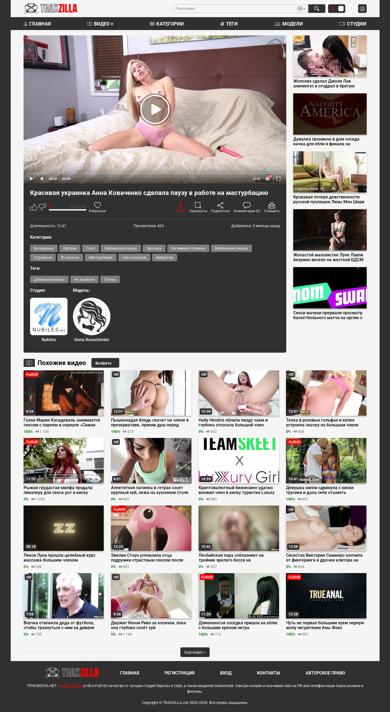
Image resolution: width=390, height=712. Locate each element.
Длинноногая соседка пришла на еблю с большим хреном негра (238, 625)
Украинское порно (121, 248)
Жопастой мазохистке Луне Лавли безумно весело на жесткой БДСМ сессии (328, 257)
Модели (288, 24)
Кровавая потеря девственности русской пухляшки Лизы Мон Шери (328, 199)
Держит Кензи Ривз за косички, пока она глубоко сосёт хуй (148, 625)
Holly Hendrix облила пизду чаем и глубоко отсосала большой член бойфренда (233, 422)
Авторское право (325, 673)
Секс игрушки (134, 257)
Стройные (43, 257)
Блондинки (44, 248)
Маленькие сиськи (231, 248)
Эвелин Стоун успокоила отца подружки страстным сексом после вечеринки (147, 558)
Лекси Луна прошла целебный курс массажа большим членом (59, 558)
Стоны (110, 279)
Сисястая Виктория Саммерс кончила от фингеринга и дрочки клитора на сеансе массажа (324, 558)
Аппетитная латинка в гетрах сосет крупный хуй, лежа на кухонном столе (149, 490)
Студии (352, 24)
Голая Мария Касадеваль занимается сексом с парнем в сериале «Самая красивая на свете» (62, 422)
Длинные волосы (49, 279)
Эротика (154, 248)
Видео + (100, 24)
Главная (37, 24)
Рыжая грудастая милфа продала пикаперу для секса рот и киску (58, 490)
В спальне (70, 257)
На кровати (84, 279)
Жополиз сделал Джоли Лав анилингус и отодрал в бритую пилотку (324, 83)
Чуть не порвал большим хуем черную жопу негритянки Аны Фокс (325, 625)
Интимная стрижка (188, 248)
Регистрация (180, 673)
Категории (167, 24)
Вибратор (164, 257)
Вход (226, 673)
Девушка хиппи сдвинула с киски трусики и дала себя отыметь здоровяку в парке (320, 490)
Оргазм (69, 248)
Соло (90, 248)
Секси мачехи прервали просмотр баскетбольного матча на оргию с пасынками (327, 315)
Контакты (268, 673)
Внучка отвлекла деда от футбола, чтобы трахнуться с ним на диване (59, 625)
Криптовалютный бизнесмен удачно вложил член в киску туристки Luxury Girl (236, 490)
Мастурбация (101, 257)
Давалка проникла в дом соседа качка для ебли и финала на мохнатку (326, 141)
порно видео (72, 686)
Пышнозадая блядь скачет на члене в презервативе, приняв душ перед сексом (150, 422)
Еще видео (195, 652)
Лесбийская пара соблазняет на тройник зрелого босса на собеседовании (231, 558)
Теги (229, 24)
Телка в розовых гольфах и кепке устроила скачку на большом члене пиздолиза (322, 422)
